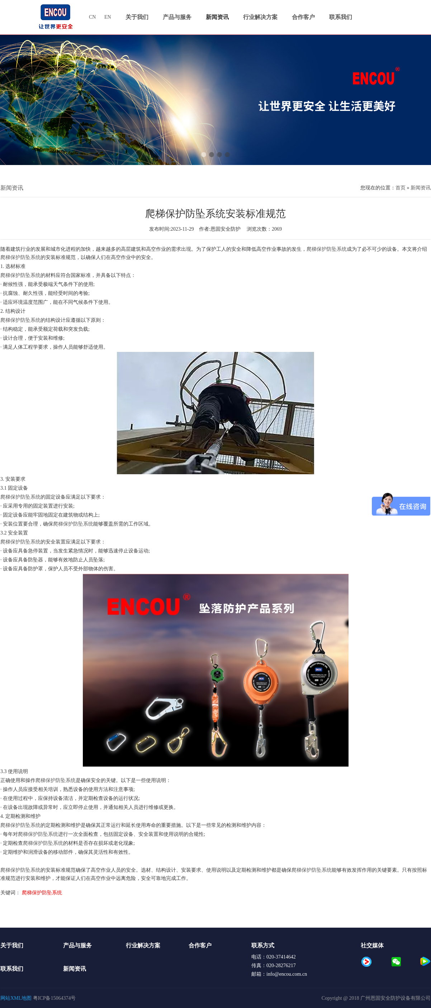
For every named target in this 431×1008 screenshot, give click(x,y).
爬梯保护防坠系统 (327, 249)
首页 (401, 187)
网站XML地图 (16, 998)
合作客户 (200, 945)
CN (93, 17)
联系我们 (11, 969)
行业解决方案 (143, 945)
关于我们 (11, 945)
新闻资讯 (421, 187)
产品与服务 (77, 945)
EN (107, 17)
